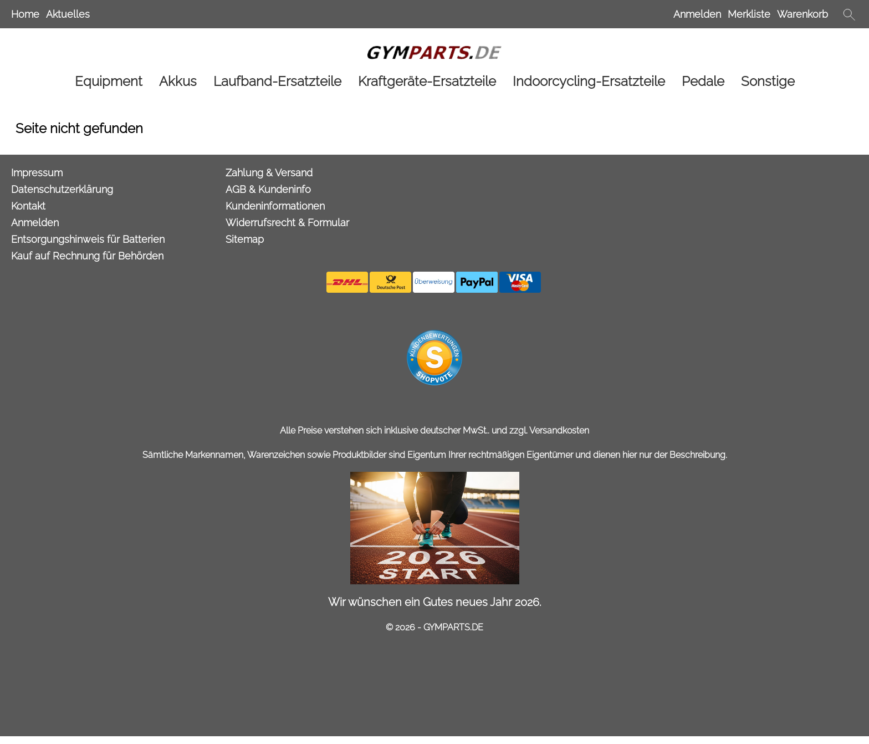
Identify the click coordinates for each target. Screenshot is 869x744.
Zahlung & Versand (269, 173)
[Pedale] (703, 81)
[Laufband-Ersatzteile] (277, 81)
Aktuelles (68, 14)
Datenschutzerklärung (62, 189)
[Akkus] (178, 81)
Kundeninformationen (275, 206)
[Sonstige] (768, 81)
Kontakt (28, 206)
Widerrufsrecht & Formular (287, 222)
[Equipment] (109, 81)
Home (25, 14)
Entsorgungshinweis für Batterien (88, 239)
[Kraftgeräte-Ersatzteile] (427, 81)
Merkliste (749, 14)
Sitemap (245, 239)
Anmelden (697, 14)
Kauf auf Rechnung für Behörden (87, 256)
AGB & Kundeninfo (268, 189)
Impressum (37, 173)
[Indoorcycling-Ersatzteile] (588, 81)
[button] (849, 14)
